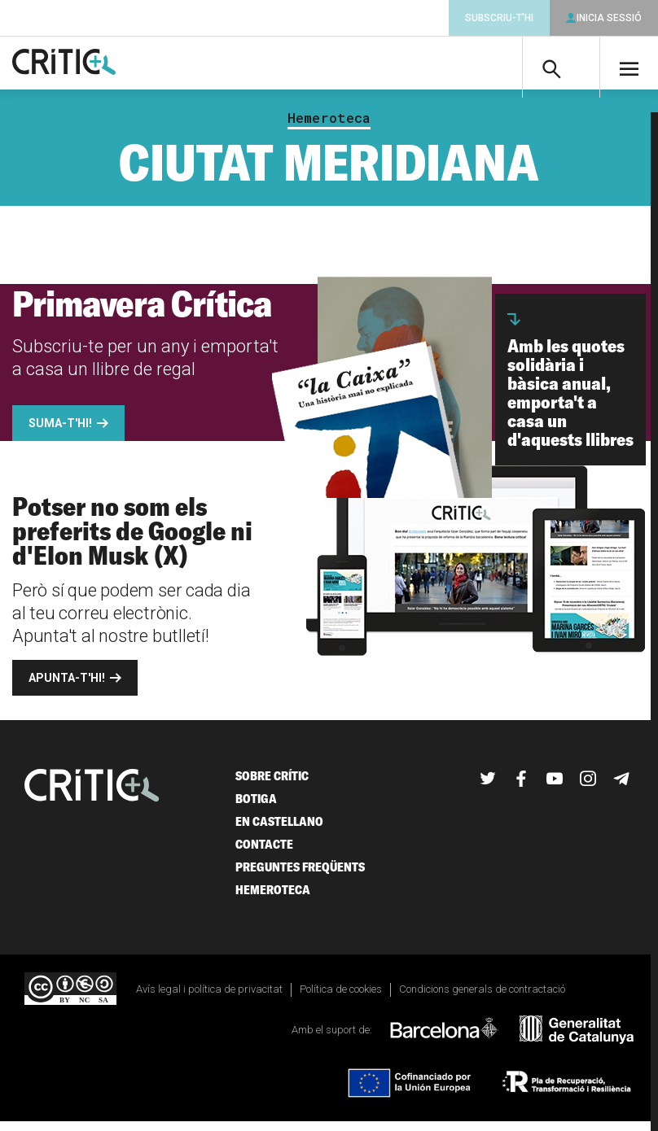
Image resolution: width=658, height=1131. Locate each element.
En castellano (279, 830)
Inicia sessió (609, 18)
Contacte (264, 853)
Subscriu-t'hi (499, 18)
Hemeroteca (329, 127)
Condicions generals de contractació (482, 998)
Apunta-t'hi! (67, 686)
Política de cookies (341, 998)
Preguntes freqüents (300, 876)
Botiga (256, 807)
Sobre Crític (272, 785)
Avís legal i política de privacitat (209, 998)
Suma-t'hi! (60, 432)
